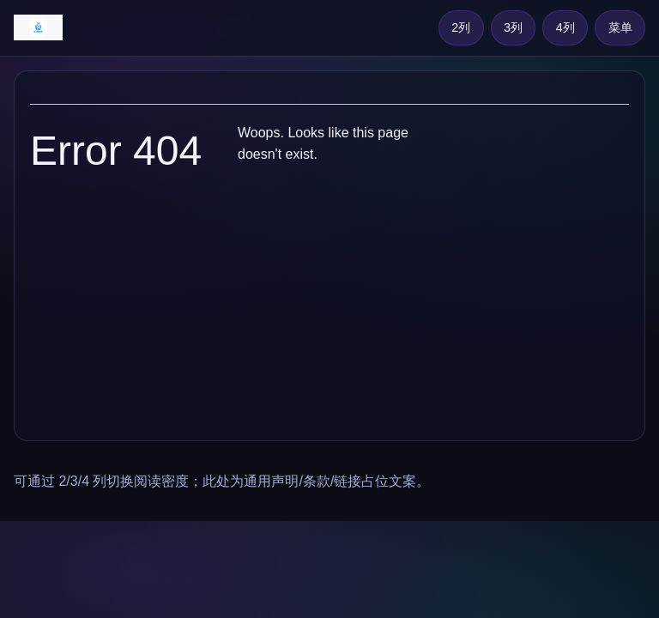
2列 (460, 27)
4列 (565, 27)
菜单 (620, 27)
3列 (513, 27)
